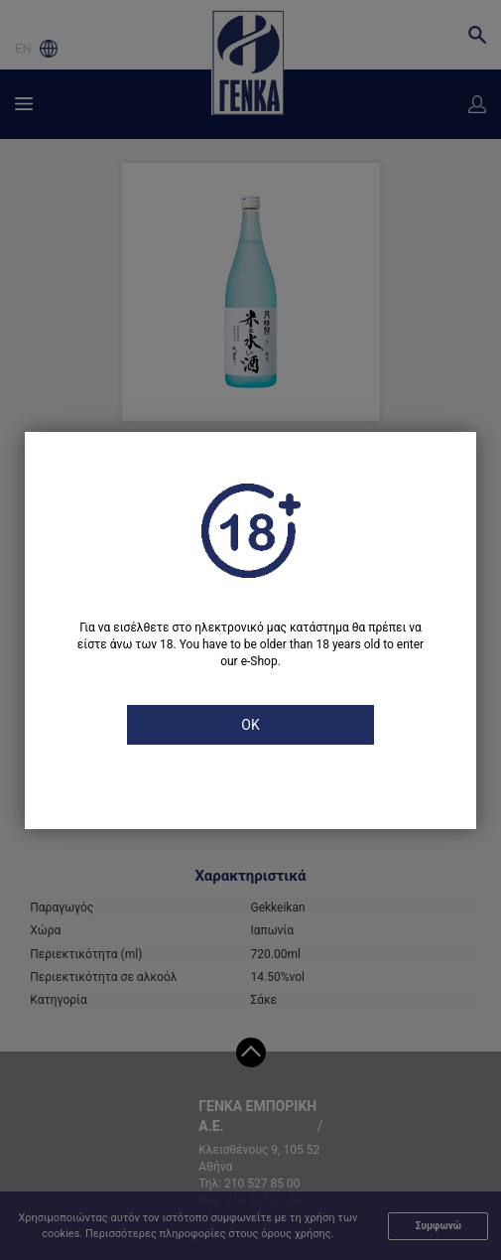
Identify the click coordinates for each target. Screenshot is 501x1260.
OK (250, 725)
